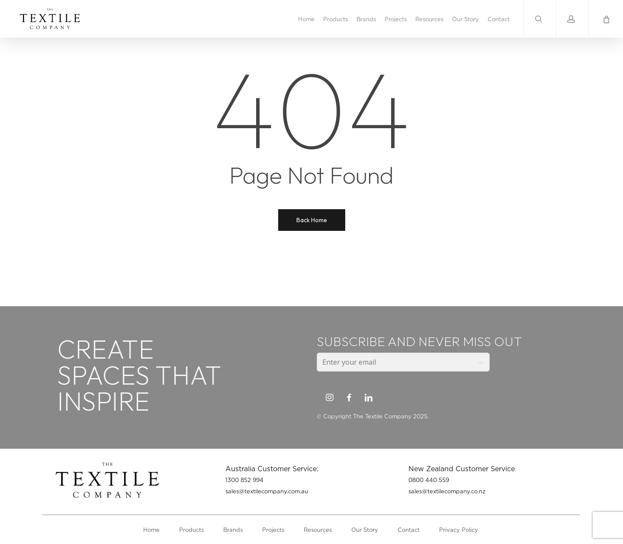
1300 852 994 (244, 480)
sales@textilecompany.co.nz (446, 491)
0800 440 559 (428, 480)
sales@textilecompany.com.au (266, 491)
